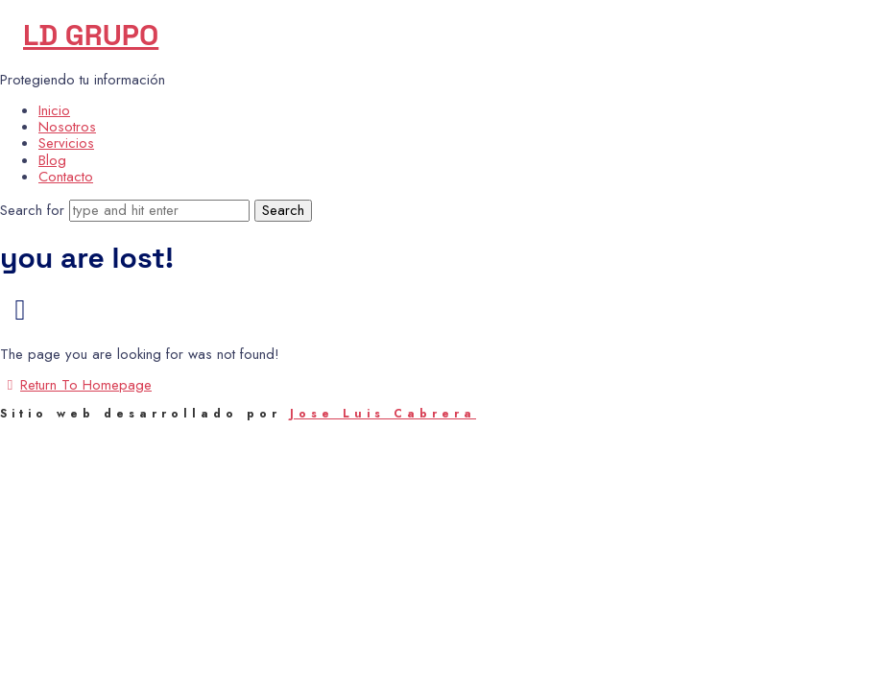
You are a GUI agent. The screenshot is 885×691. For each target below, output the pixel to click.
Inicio (54, 110)
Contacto (65, 176)
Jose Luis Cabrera (383, 413)
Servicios (66, 143)
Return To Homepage (76, 384)
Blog (52, 160)
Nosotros (67, 126)
